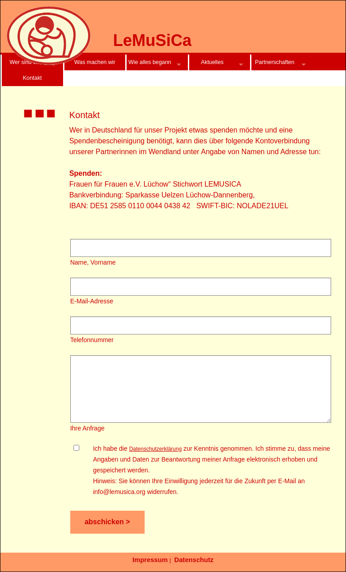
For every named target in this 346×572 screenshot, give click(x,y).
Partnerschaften (274, 62)
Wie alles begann (149, 62)
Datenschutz (194, 559)
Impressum (150, 559)
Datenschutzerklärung (155, 449)
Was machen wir (94, 62)
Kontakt (32, 78)
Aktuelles (212, 62)
